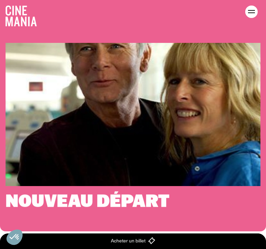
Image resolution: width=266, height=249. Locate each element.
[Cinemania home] (24, 14)
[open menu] (251, 12)
